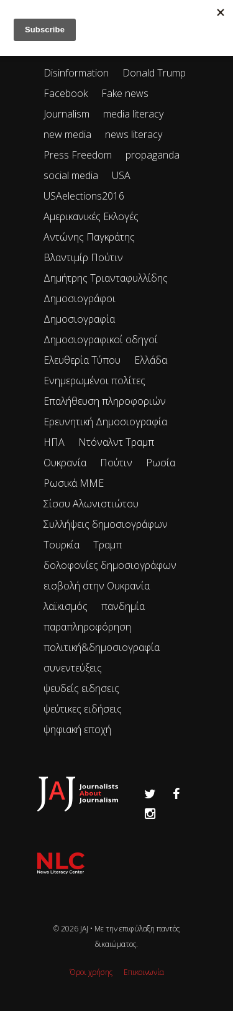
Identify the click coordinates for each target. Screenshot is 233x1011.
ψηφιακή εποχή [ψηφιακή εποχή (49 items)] (77, 729)
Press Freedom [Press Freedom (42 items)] (77, 155)
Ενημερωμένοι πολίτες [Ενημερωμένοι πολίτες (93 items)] (94, 380)
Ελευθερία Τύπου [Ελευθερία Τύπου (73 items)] (82, 360)
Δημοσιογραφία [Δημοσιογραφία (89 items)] (79, 319)
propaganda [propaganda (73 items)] (153, 155)
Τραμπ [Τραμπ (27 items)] (107, 545)
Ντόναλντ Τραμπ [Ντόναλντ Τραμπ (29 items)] (116, 442)
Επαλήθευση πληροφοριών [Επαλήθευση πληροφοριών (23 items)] (104, 401)
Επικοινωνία (144, 972)
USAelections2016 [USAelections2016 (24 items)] (83, 196)
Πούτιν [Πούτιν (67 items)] (116, 462)
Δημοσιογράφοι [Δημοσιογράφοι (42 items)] (79, 298)
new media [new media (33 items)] (67, 134)
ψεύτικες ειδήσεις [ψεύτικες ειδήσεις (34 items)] (82, 709)
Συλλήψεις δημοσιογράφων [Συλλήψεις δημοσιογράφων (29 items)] (105, 524)
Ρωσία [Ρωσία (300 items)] (160, 462)
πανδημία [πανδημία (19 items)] (123, 606)
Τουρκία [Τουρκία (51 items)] (61, 545)
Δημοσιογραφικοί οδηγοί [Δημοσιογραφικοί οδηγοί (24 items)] (100, 339)
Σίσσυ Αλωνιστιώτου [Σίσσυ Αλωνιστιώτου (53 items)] (91, 503)
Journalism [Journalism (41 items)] (66, 114)
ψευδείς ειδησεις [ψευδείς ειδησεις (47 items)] (81, 688)
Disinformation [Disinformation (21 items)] (76, 73)
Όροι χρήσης (91, 972)
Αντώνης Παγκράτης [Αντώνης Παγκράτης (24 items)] (89, 237)
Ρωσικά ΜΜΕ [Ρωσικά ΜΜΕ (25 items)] (73, 483)
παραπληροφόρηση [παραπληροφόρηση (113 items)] (87, 627)
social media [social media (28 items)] (70, 175)
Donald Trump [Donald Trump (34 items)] (154, 73)
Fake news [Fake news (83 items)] (124, 93)
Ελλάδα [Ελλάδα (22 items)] (150, 360)
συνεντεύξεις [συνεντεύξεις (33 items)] (72, 668)
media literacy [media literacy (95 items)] (133, 114)
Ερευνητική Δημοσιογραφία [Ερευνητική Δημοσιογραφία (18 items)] (105, 421)
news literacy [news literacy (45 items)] (133, 134)
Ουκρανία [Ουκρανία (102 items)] (64, 462)
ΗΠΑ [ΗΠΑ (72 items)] (54, 442)
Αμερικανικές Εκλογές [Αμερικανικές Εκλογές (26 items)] (91, 216)
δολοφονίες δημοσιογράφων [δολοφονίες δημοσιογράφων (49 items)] (109, 565)
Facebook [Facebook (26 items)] (65, 93)
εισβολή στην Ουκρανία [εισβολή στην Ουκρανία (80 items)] (96, 586)
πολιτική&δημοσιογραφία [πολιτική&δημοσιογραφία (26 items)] (101, 647)
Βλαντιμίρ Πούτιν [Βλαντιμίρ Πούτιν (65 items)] (83, 257)
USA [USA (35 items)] (121, 175)
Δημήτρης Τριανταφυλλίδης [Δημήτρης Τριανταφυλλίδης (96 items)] (105, 278)
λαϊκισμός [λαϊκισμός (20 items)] (65, 606)
